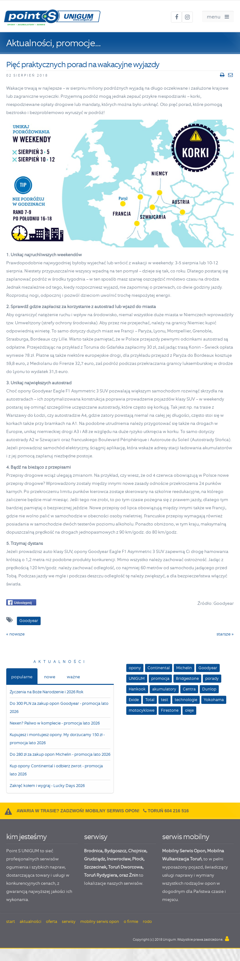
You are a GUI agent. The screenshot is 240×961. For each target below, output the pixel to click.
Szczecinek (95, 867)
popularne (21, 677)
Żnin (133, 875)
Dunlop (209, 689)
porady (212, 678)
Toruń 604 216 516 (168, 810)
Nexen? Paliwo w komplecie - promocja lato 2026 (55, 723)
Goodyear (207, 667)
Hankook (137, 689)
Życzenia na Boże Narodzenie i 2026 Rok (46, 692)
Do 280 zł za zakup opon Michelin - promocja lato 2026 (60, 754)
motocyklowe (141, 710)
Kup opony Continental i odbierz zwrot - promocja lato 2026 (56, 770)
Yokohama (214, 699)
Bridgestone (187, 678)
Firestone (169, 710)
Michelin (184, 667)
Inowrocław (118, 859)
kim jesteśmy (26, 836)
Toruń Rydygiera (100, 875)
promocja (160, 678)
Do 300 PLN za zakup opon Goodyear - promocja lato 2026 (59, 707)
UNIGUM (137, 678)
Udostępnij (20, 602)
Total (149, 699)
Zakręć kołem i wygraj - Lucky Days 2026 (47, 785)
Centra (189, 689)
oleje (189, 710)
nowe (49, 677)
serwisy (95, 836)
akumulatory (164, 689)
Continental (159, 667)
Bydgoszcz (115, 851)
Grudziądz (94, 859)
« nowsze (15, 634)
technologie (186, 699)
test (164, 699)
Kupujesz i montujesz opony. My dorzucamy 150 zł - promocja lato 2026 (57, 738)
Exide (134, 699)
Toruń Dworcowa (125, 867)
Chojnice (137, 851)
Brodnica (93, 851)
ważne (73, 677)
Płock (137, 859)
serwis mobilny (185, 836)
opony (135, 667)
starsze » (225, 634)
